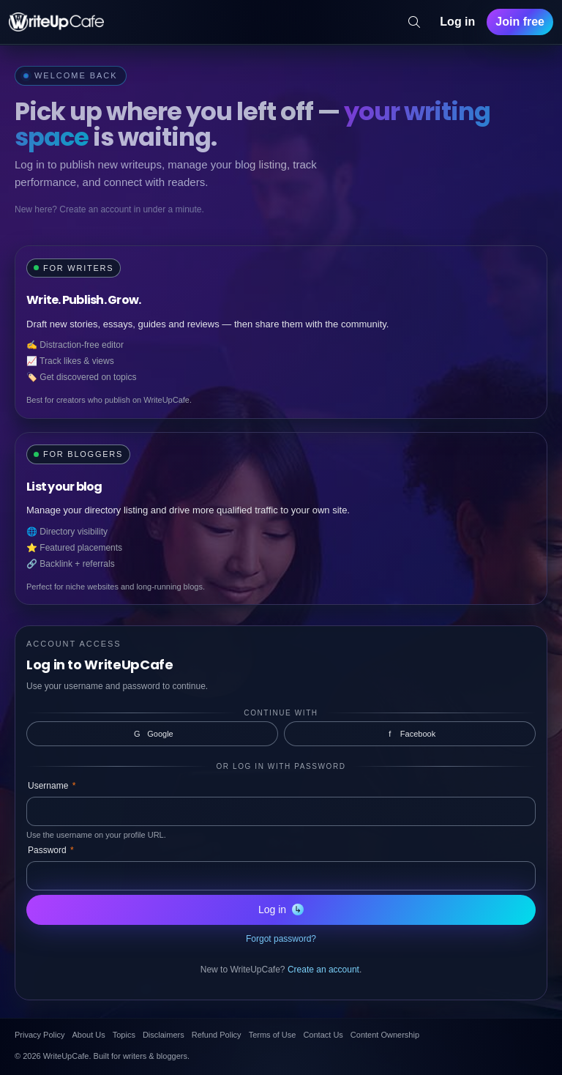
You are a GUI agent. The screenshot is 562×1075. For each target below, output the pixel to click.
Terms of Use (272, 1034)
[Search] (414, 22)
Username (51, 786)
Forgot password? (281, 939)
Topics (124, 1034)
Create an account (323, 969)
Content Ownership (385, 1034)
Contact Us (322, 1034)
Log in (457, 21)
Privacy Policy (39, 1034)
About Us (88, 1034)
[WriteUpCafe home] (56, 21)
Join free (519, 21)
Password (51, 850)
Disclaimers (163, 1034)
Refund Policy (216, 1034)
